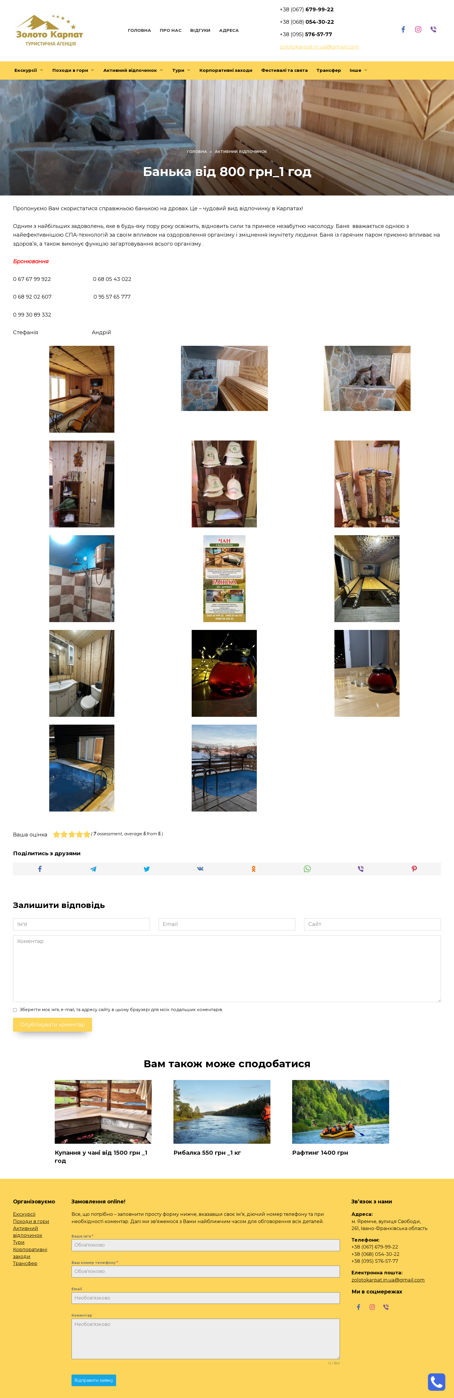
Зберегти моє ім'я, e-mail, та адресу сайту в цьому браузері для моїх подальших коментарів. (121, 1009)
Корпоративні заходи (225, 70)
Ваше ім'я (82, 1236)
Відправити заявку (93, 1380)
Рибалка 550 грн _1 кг (207, 1152)
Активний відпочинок (130, 70)
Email (77, 1289)
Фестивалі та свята (284, 70)
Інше (355, 70)
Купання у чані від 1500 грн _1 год (101, 1156)
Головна (138, 30)
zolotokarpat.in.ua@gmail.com (388, 1280)
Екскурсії (25, 70)
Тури (178, 70)
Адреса (228, 30)
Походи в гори (70, 70)
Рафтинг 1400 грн (320, 1152)
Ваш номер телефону (95, 1263)
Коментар (82, 1315)
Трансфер (328, 70)
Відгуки (199, 30)
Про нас (170, 30)
